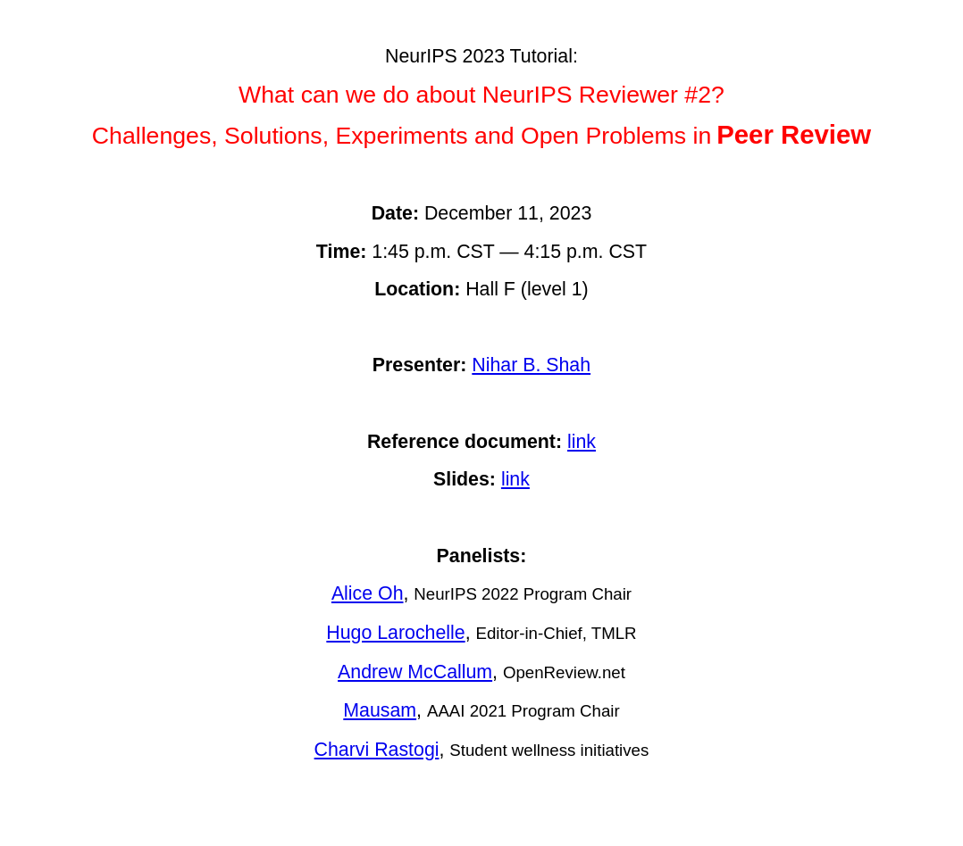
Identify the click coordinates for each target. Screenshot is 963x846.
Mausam (379, 710)
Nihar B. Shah (531, 365)
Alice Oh (367, 593)
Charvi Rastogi (377, 749)
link (581, 441)
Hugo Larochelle (395, 632)
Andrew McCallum (415, 672)
